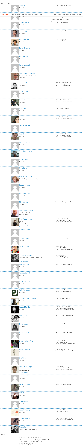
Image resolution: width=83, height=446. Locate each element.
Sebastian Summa (25, 255)
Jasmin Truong (24, 410)
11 (1, 3)
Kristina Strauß (24, 193)
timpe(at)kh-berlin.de (64, 367)
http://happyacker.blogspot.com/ (67, 343)
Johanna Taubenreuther (27, 298)
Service (40, 14)
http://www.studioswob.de (65, 264)
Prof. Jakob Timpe (25, 366)
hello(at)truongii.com (64, 411)
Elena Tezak (23, 324)
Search (54, 14)
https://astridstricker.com (65, 221)
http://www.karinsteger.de (65, 101)
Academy (14, 14)
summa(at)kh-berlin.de (64, 257)
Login (63, 14)
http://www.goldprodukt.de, (65, 85)
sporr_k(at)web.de (63, 40)
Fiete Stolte (23, 168)
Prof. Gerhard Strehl (26, 210)
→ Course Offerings (23, 225)
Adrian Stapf (23, 56)
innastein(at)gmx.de (64, 108)
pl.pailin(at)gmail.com (64, 289)
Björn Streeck (24, 202)
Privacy (26, 443)
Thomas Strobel (24, 238)
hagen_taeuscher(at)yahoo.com (66, 308)
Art (26, 14)
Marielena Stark (24, 65)
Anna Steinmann (25, 117)
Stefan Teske (23, 315)
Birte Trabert (23, 393)
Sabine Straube (24, 185)
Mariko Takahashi (25, 281)
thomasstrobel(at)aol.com (65, 238)
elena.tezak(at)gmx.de (64, 324)
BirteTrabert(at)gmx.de (64, 392)
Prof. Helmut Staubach (27, 73)
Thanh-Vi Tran (24, 401)
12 (3, 3)
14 (6, 3)
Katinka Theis (24, 332)
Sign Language (30, 444)
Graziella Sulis (24, 247)
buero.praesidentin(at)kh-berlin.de (39, 441)
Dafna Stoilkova (24, 142)
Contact (67, 14)
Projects (29, 14)
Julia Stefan (23, 91)
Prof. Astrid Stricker (26, 219)
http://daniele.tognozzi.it (65, 384)
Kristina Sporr (24, 39)
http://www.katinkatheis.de (65, 332)
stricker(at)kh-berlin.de (64, 220)
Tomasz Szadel (24, 273)
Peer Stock (23, 134)
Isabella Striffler (24, 230)
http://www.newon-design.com (66, 309)
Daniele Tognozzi (25, 384)
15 (8, 3)
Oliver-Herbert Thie (26, 341)
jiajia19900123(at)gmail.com (65, 5)
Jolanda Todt (23, 376)
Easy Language (22, 444)
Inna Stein (22, 108)
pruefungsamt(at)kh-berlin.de (66, 249)
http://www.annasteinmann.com (66, 118)
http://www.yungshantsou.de (66, 419)
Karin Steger (23, 100)
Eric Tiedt (22, 358)
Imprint (21, 443)
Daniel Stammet (24, 48)
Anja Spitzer (23, 31)
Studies (18, 14)
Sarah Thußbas (24, 349)
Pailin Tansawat (24, 290)
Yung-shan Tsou (24, 418)
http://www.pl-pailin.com (65, 291)
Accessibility (73, 14)
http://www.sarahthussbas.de (66, 350)
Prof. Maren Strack (25, 176)
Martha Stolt (23, 159)
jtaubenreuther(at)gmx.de (65, 298)
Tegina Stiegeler (25, 125)
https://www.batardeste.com (66, 315)
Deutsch (79, 14)
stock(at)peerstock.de (64, 135)
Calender (59, 14)
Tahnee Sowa (24, 22)
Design (22, 14)
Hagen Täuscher (25, 307)
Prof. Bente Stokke (26, 151)
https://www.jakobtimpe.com (66, 369)
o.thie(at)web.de (63, 342)
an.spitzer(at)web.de (64, 30)
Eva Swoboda (24, 264)
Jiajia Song (23, 5)
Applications (35, 14)
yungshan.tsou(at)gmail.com (66, 418)
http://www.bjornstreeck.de (65, 202)
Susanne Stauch (25, 83)
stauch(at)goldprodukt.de (65, 84)
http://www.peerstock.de (65, 136)
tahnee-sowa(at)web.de (64, 22)
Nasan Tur (22, 427)
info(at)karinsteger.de (64, 99)
